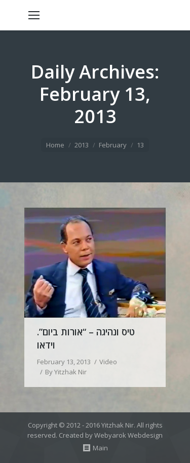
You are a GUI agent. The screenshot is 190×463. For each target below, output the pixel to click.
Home (55, 144)
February (113, 144)
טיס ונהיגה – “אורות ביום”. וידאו (86, 338)
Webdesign (145, 435)
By (66, 371)
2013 (81, 144)
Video (108, 361)
